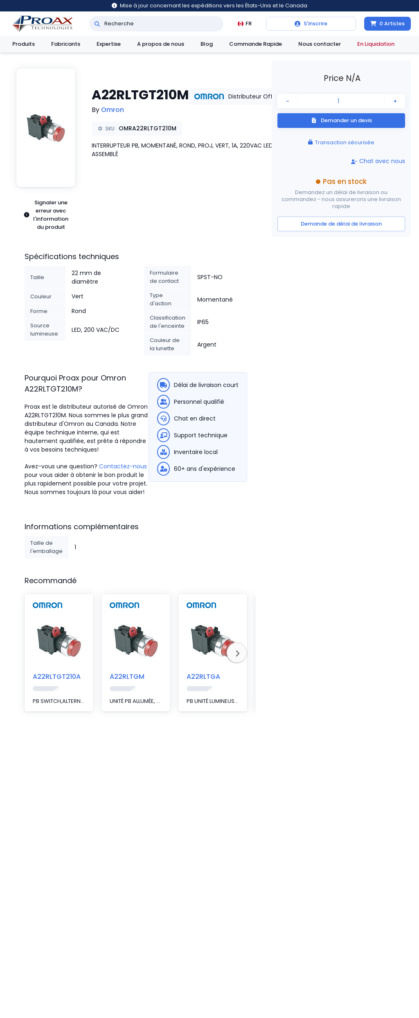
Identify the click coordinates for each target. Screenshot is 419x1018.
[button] (45, 128)
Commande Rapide (255, 44)
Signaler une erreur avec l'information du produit (45, 215)
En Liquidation (375, 44)
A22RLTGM (127, 676)
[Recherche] (97, 24)
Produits (23, 44)
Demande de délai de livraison (341, 224)
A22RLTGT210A (57, 676)
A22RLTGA (203, 676)
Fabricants (65, 44)
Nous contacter (319, 44)
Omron (112, 109)
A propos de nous (160, 44)
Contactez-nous (123, 466)
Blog (206, 44)
